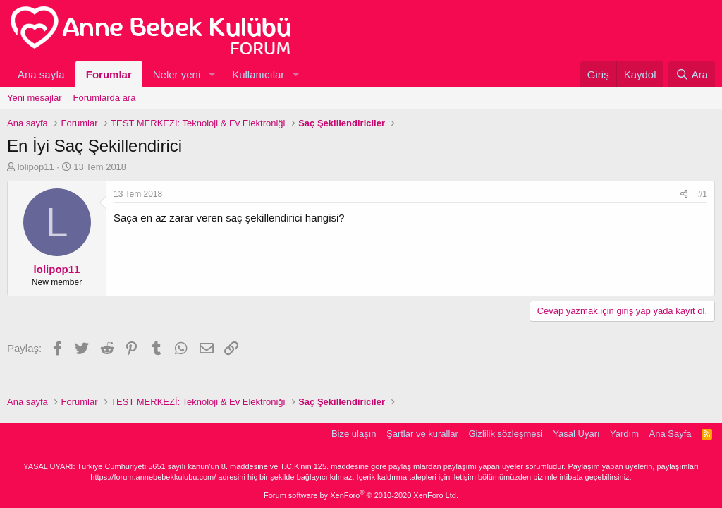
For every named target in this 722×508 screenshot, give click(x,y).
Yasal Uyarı (576, 433)
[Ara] (691, 74)
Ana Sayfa (670, 433)
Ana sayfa (41, 74)
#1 (702, 194)
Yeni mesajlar (34, 97)
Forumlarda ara (104, 97)
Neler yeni (177, 74)
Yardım (624, 433)
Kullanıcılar (258, 74)
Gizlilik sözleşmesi (505, 433)
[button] (211, 74)
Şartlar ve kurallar (422, 433)
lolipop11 (36, 167)
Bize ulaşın (354, 433)
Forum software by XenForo (361, 495)
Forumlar (109, 74)
